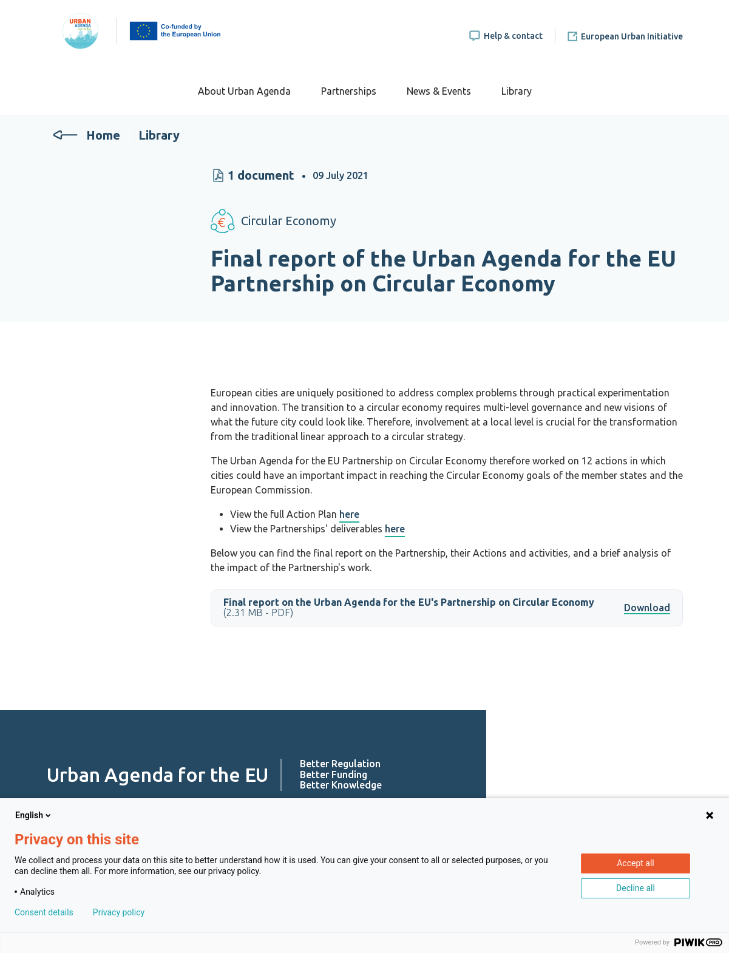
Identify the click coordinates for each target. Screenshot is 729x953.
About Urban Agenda (244, 91)
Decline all (635, 888)
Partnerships (348, 91)
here (349, 514)
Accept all (635, 863)
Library (516, 91)
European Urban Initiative (632, 36)
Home (103, 135)
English (34, 815)
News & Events (439, 91)
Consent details (44, 912)
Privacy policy (118, 912)
